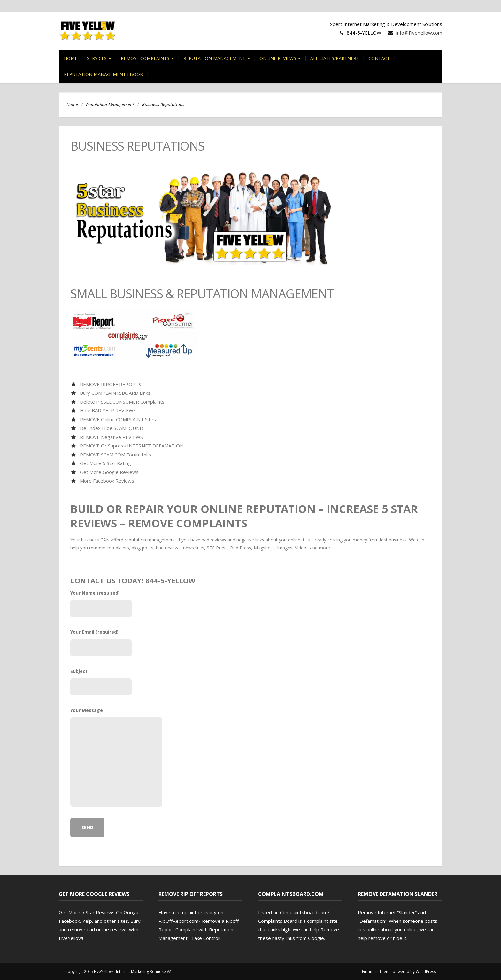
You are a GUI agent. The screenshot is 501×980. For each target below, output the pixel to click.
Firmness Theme (377, 971)
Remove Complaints (147, 58)
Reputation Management (216, 58)
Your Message (101, 757)
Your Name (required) (101, 603)
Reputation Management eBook (103, 74)
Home (70, 58)
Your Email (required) (101, 642)
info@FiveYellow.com (419, 32)
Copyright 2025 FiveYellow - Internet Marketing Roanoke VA (118, 971)
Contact (379, 58)
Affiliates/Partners (334, 58)
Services (99, 58)
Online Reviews (280, 58)
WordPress (426, 971)
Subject (101, 681)
